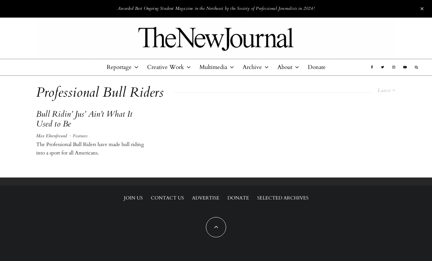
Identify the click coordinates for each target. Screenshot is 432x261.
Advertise (205, 198)
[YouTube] (405, 67)
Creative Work (165, 67)
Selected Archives (282, 198)
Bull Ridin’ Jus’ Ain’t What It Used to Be (84, 119)
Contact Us (167, 198)
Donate (317, 67)
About (284, 67)
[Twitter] (382, 67)
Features (80, 136)
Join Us (133, 198)
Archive (252, 67)
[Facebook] (372, 67)
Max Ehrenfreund (51, 136)
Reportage (119, 67)
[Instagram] (393, 67)
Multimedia (213, 67)
